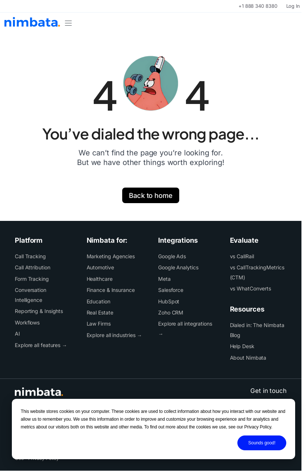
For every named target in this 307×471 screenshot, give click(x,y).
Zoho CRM (170, 312)
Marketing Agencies (111, 256)
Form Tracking (32, 279)
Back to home (151, 195)
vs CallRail (242, 256)
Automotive (100, 267)
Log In (293, 6)
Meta (164, 279)
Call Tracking (30, 256)
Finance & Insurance (111, 290)
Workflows (27, 322)
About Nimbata (248, 357)
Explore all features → (41, 345)
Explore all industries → (114, 335)
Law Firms (99, 323)
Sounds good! (261, 442)
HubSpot (168, 301)
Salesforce (170, 290)
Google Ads (172, 256)
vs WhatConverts (250, 288)
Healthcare (100, 279)
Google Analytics (178, 267)
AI (17, 333)
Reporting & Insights (39, 311)
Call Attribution (32, 267)
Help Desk (242, 346)
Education (98, 301)
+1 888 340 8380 (257, 6)
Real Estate (100, 312)
